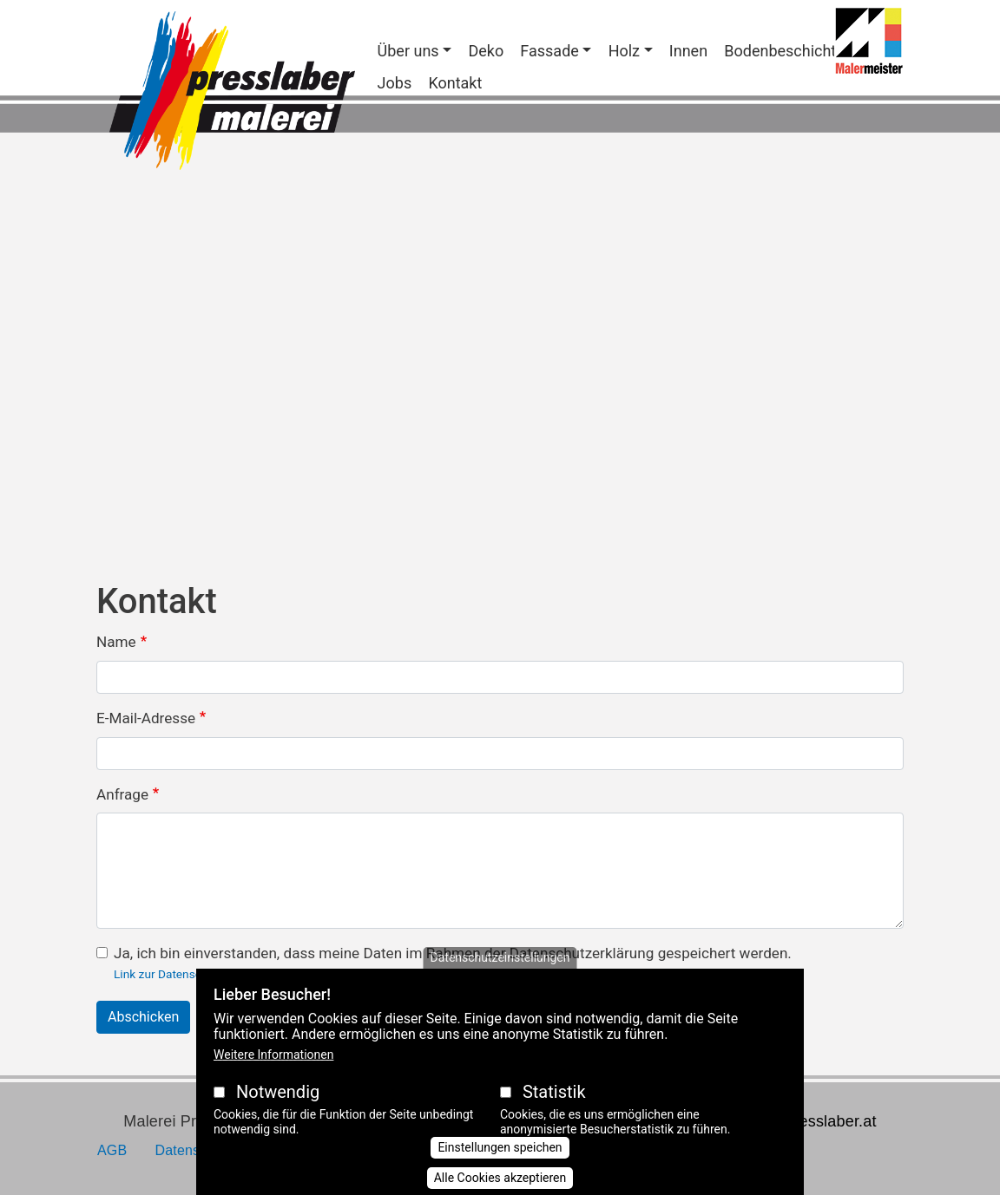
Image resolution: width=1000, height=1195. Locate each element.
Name (116, 641)
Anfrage (122, 794)
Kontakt (455, 83)
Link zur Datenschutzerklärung (193, 974)
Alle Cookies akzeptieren (500, 1178)
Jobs (395, 83)
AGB (112, 1150)
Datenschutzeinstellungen (500, 957)
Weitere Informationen (273, 1054)
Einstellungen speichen (500, 1147)
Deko (485, 51)
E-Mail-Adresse (145, 718)
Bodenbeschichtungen (801, 51)
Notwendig (277, 1091)
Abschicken (143, 1017)
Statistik (554, 1091)
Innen (688, 51)
